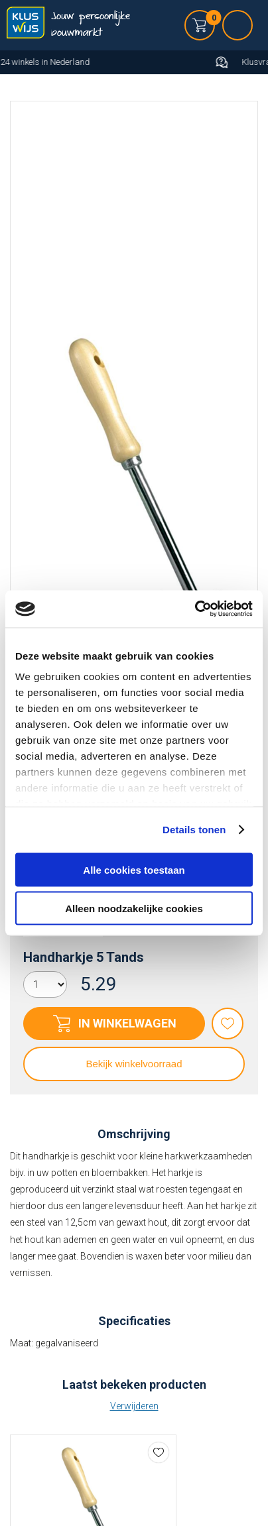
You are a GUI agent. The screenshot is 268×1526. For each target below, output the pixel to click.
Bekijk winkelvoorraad (134, 1063)
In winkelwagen (127, 1023)
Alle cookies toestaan (133, 869)
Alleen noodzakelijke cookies (134, 908)
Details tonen (194, 829)
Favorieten (227, 1023)
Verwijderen (134, 1406)
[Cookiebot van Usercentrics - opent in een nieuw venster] (195, 609)
